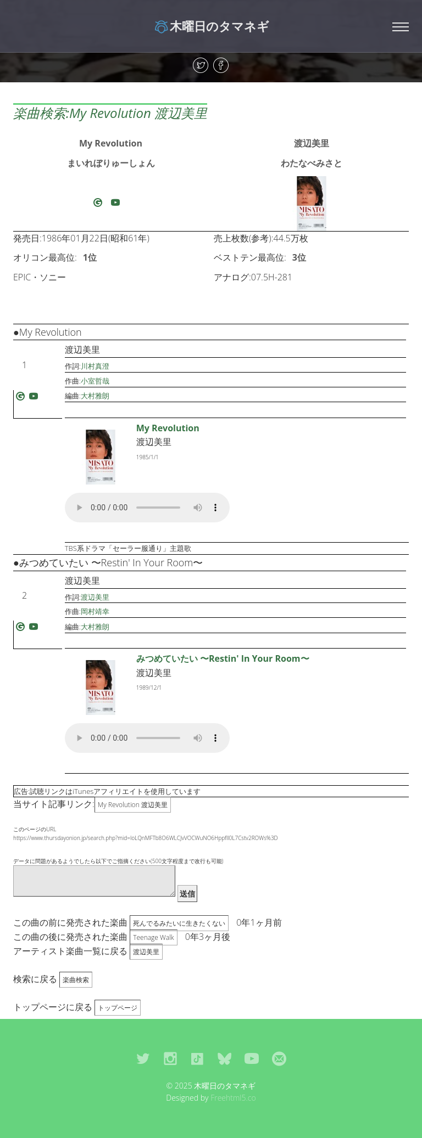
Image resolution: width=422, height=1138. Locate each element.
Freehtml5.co (233, 1097)
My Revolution (110, 143)
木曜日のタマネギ (211, 26)
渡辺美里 (311, 143)
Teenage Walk (153, 937)
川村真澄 (95, 366)
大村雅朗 (95, 396)
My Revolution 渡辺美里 (133, 804)
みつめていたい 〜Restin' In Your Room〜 (222, 658)
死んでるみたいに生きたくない (179, 923)
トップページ (117, 1007)
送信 (187, 893)
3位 (299, 257)
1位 (90, 257)
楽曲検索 (76, 979)
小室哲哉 (95, 381)
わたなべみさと (311, 163)
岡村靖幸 (95, 611)
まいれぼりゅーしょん (111, 163)
